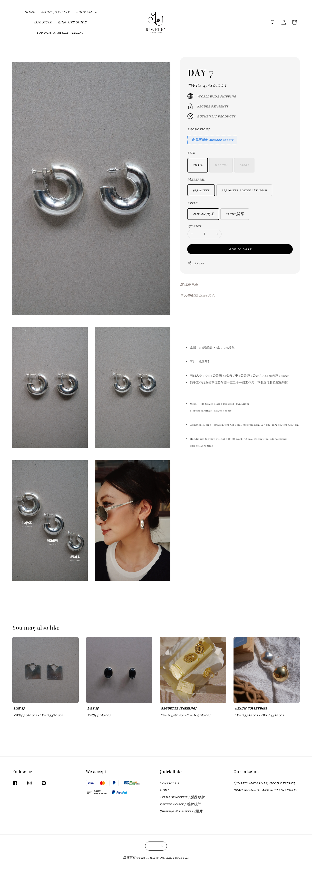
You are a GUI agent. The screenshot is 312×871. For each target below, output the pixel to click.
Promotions (198, 129)
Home (164, 790)
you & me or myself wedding (60, 32)
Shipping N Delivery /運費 (181, 811)
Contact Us (169, 783)
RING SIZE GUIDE (72, 22)
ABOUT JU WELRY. (55, 12)
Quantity (194, 226)
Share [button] (195, 263)
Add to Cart (240, 249)
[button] (273, 22)
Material (196, 179)
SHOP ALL (84, 12)
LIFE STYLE (43, 22)
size (191, 152)
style (192, 203)
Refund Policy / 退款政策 (180, 804)
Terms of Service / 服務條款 (182, 797)
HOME (29, 12)
